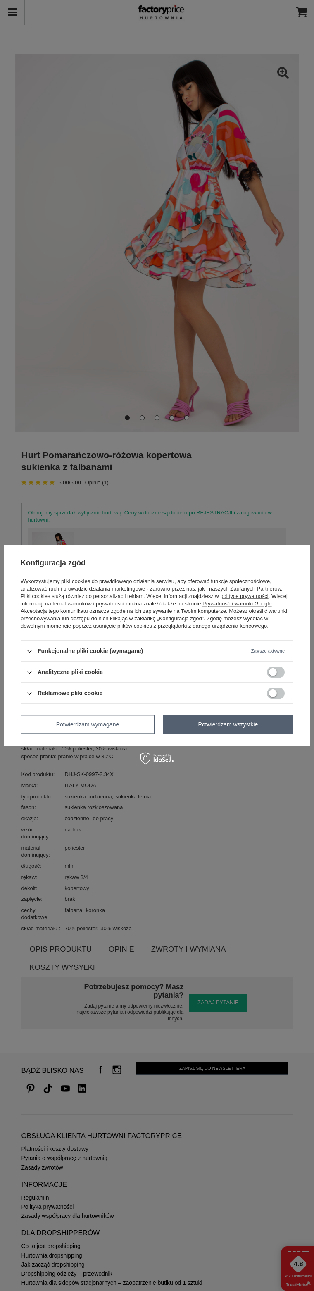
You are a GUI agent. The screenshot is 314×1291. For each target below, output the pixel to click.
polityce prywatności (244, 596)
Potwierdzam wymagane (87, 724)
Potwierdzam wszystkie (228, 724)
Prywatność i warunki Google (237, 603)
